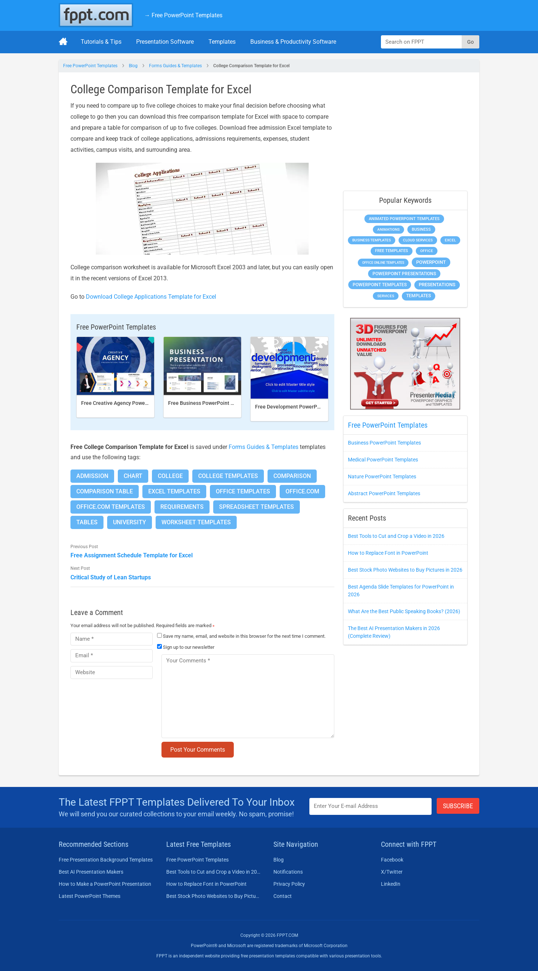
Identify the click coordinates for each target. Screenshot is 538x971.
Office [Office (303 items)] (426, 251)
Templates (222, 41)
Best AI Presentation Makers (91, 872)
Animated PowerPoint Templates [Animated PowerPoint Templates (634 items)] (404, 218)
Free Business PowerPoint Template (210, 403)
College (170, 475)
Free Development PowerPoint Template (302, 407)
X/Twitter (392, 872)
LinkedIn (390, 884)
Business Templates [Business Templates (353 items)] (371, 240)
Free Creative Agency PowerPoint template (131, 403)
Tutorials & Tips (101, 41)
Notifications (288, 872)
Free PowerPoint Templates (90, 65)
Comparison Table (104, 491)
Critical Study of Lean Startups (110, 577)
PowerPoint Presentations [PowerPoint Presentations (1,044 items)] (404, 273)
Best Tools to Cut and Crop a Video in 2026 (396, 536)
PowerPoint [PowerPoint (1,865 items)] (431, 262)
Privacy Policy (289, 884)
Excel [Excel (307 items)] (450, 240)
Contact (282, 896)
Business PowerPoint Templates (384, 443)
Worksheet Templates (196, 522)
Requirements (182, 506)
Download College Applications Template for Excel (151, 296)
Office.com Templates (110, 506)
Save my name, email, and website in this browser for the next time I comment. (244, 636)
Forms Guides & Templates (175, 65)
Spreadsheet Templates (256, 506)
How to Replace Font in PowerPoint (388, 553)
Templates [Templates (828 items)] (418, 295)
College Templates (228, 475)
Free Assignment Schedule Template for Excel (131, 555)
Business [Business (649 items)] (421, 229)
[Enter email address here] (370, 806)
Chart (133, 475)
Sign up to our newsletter (185, 647)
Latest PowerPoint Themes (89, 896)
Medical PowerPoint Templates (383, 460)
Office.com (302, 491)
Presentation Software (165, 41)
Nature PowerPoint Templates (382, 476)
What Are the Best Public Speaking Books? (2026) (404, 611)
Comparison (292, 475)
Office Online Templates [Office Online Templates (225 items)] (383, 262)
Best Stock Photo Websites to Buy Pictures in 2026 (405, 570)
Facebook (392, 860)
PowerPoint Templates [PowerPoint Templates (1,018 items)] (380, 284)
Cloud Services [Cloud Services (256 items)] (418, 240)
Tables (87, 522)
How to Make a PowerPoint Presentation (105, 884)
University (129, 522)
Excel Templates (174, 491)
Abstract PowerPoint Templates (384, 493)
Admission (92, 475)
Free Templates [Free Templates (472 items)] (391, 250)
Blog (133, 65)
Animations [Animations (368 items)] (388, 229)
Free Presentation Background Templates (106, 860)
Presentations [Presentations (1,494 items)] (437, 284)
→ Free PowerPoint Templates (183, 15)
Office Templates (243, 491)
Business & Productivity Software (293, 41)
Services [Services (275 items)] (385, 296)
